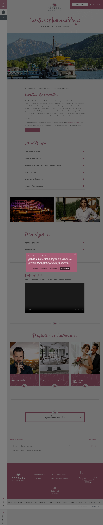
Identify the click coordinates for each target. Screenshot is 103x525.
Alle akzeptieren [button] (64, 268)
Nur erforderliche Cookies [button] (40, 268)
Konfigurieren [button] (53, 268)
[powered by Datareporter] (75, 255)
